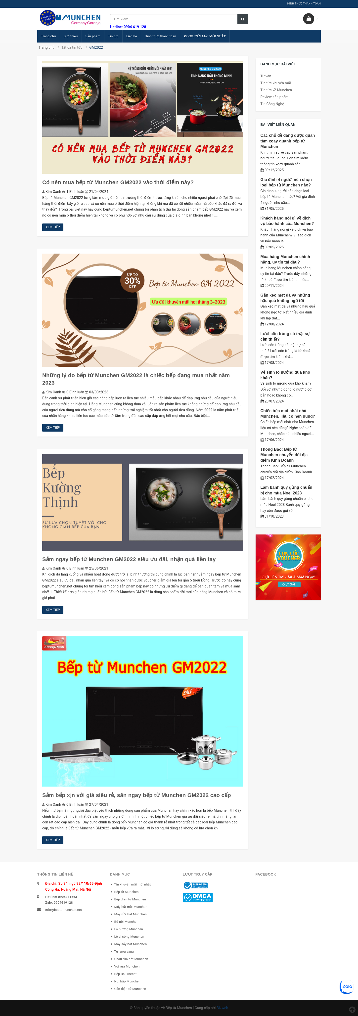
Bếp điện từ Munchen (130, 899)
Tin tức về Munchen (276, 90)
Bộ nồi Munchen (126, 922)
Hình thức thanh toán (160, 36)
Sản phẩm (93, 36)
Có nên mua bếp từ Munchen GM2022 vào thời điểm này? (118, 182)
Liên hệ (131, 36)
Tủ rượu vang (124, 951)
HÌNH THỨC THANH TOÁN (304, 3)
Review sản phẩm (275, 97)
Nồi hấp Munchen (127, 981)
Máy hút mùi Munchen (130, 907)
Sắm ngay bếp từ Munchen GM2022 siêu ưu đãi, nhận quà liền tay (129, 563)
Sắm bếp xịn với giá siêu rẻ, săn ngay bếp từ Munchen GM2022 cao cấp (136, 798)
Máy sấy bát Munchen (130, 944)
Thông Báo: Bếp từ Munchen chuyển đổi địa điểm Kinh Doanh (284, 455)
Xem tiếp (53, 227)
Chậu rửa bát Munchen (131, 959)
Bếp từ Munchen (126, 892)
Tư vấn (266, 76)
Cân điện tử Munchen (130, 989)
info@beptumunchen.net (63, 910)
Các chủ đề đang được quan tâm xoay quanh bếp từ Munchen (288, 141)
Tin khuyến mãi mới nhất (132, 884)
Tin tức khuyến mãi (276, 83)
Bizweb (222, 1008)
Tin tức (113, 36)
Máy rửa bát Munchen (130, 914)
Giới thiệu (71, 36)
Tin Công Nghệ (272, 104)
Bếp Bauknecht (125, 974)
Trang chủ (48, 36)
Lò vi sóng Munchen (129, 936)
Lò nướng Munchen (128, 929)
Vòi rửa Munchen (127, 966)
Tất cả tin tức (72, 47)
